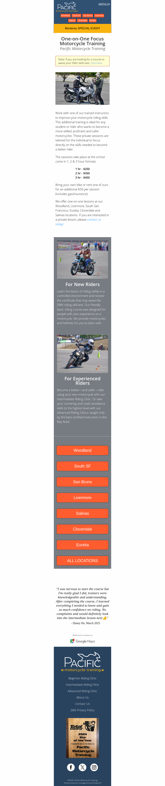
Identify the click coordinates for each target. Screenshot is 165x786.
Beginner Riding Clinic (82, 678)
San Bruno (87, 15)
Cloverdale (82, 20)
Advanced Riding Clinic (82, 691)
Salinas (72, 20)
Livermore (99, 15)
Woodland (65, 15)
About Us (82, 697)
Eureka (93, 20)
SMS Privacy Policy (82, 710)
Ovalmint (97, 783)
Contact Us (82, 704)
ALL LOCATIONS (82, 560)
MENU (104, 4)
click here (96, 63)
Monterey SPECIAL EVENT (82, 28)
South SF (76, 15)
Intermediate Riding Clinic (82, 685)
